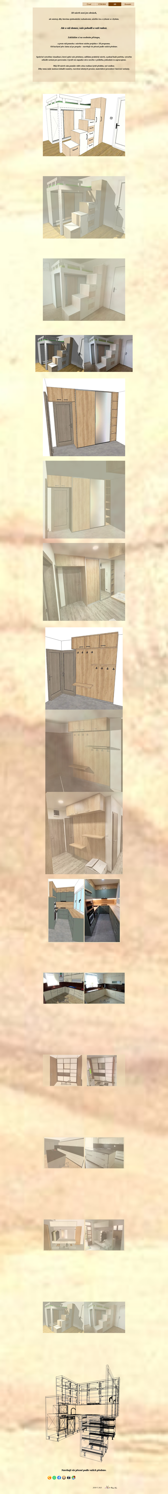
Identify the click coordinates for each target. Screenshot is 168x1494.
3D (115, 4)
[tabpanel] (84, 16)
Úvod (89, 4)
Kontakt (127, 4)
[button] (49, 1477)
